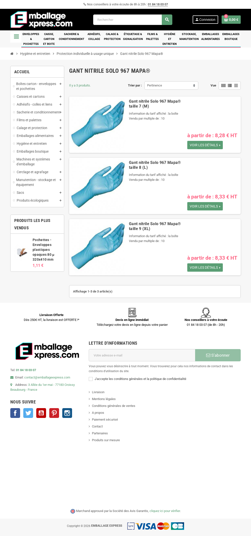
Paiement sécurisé (105, 419)
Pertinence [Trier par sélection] (154, 85)
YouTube (41, 413)
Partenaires (100, 433)
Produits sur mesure (106, 440)
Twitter (28, 413)
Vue (213, 85)
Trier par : (135, 85)
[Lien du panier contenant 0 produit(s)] (231, 19)
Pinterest (54, 413)
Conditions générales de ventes (113, 406)
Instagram (67, 413)
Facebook (15, 413)
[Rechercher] (132, 19)
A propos (98, 412)
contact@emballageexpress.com (47, 377)
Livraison (98, 392)
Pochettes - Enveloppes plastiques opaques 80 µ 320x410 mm (43, 249)
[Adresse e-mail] (142, 355)
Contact (97, 426)
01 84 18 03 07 (158, 4)
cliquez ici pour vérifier (165, 511)
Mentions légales (104, 399)
